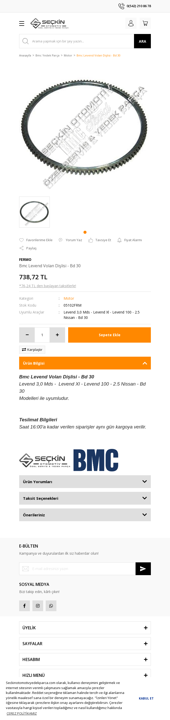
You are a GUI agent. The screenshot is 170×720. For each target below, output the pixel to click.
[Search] (85, 41)
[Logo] (49, 23)
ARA (142, 41)
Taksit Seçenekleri (40, 498)
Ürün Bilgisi (33, 363)
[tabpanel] (34, 212)
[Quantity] (42, 335)
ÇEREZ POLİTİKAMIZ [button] (22, 713)
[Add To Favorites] (36, 240)
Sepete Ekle (109, 334)
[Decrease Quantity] (27, 335)
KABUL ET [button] (146, 698)
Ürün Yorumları (37, 481)
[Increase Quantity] (57, 335)
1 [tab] (85, 232)
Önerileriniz (34, 514)
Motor (69, 298)
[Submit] (143, 568)
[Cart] (145, 23)
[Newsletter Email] (85, 568)
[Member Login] (131, 23)
